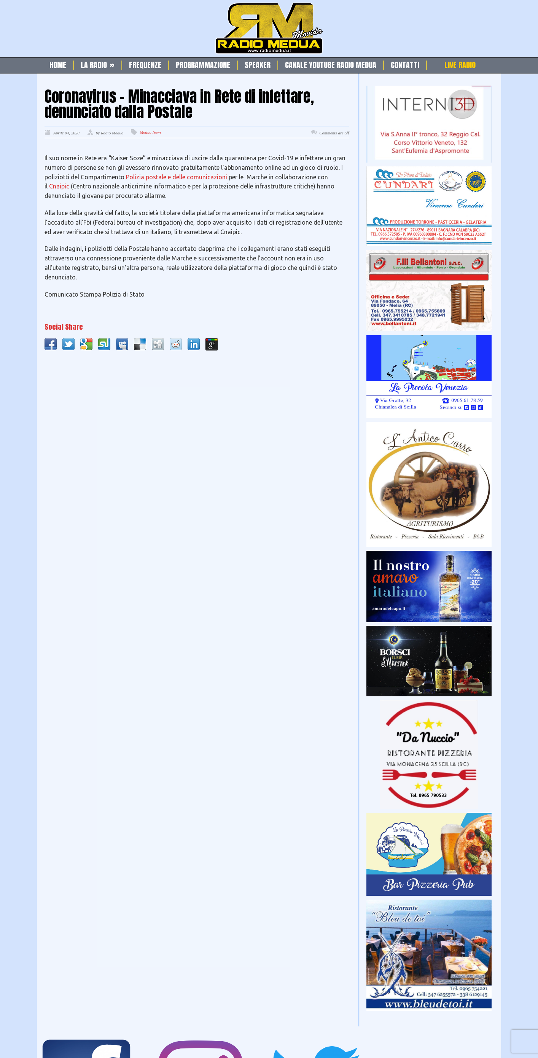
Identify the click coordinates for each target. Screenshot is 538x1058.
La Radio (98, 65)
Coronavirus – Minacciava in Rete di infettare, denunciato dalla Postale (179, 104)
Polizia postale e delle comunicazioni (176, 177)
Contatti (405, 65)
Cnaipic (60, 186)
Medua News (150, 132)
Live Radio (460, 65)
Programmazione (203, 65)
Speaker (258, 65)
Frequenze (145, 65)
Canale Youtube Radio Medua (330, 65)
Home (57, 65)
